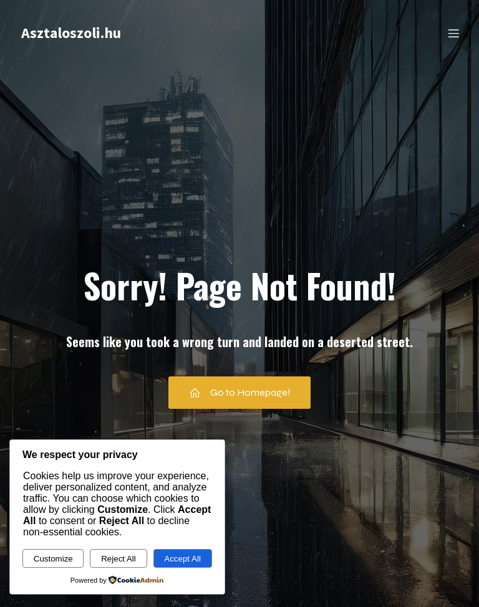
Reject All (118, 558)
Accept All (182, 558)
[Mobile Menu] (453, 34)
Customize (53, 558)
